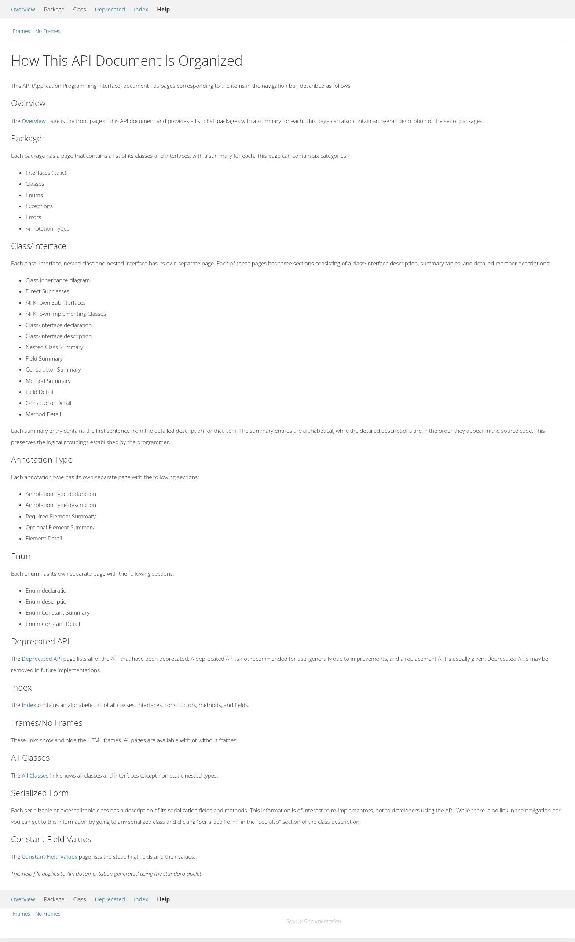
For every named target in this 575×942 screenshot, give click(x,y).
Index (141, 9)
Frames (21, 31)
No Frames (48, 31)
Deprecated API (42, 658)
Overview (23, 9)
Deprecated (110, 9)
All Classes (35, 775)
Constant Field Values (49, 856)
